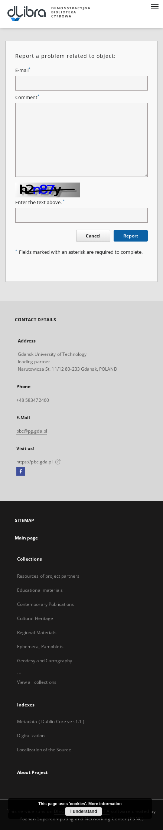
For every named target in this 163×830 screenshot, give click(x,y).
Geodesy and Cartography (44, 660)
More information (105, 803)
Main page (26, 538)
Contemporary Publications (45, 604)
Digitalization (31, 735)
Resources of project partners (48, 576)
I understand (83, 811)
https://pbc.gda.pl (38, 462)
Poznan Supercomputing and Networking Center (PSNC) (81, 819)
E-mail (22, 70)
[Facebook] (20, 471)
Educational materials (40, 590)
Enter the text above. (40, 202)
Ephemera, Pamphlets (40, 646)
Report (130, 236)
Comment (27, 97)
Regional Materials (36, 632)
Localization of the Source (44, 750)
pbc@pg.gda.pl (32, 431)
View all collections (36, 682)
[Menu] (154, 6)
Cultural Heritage (35, 618)
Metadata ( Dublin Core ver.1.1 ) (51, 721)
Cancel (93, 236)
